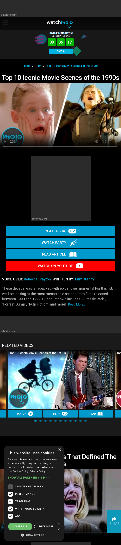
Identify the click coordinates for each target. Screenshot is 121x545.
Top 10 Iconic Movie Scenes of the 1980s (37, 353)
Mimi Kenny (84, 279)
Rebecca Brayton (37, 279)
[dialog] (34, 493)
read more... (77, 304)
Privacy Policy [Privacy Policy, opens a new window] (37, 471)
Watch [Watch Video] (25, 413)
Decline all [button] (47, 526)
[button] (35, 421)
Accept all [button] (20, 526)
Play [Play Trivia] (60, 413)
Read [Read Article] (96, 414)
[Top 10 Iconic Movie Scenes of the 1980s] (60, 379)
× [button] (59, 449)
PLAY (61, 51)
